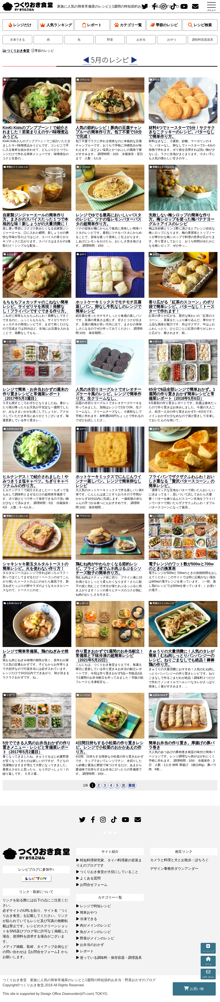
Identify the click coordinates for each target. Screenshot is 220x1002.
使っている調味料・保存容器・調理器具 (111, 957)
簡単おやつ (88, 912)
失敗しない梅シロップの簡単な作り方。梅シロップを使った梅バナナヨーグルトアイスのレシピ (181, 219)
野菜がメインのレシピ (17, 167)
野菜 (110, 39)
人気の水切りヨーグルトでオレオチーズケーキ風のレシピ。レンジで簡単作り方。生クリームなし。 (108, 394)
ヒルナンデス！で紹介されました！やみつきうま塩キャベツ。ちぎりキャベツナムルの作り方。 (35, 481)
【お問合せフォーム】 (44, 952)
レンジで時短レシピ (95, 906)
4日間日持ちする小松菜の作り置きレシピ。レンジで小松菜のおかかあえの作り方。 (110, 747)
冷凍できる (17, 39)
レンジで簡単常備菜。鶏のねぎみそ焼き (35, 653)
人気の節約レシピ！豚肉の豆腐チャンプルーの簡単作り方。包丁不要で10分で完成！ (109, 132)
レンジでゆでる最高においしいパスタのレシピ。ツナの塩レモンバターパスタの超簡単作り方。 (108, 219)
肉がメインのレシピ (95, 925)
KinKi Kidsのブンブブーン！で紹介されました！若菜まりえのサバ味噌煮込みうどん (35, 132)
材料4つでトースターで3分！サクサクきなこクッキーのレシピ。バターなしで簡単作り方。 (182, 132)
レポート (92, 25)
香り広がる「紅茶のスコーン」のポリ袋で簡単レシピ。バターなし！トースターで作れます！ (181, 306)
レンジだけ (20, 25)
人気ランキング (56, 25)
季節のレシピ (164, 25)
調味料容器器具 (202, 39)
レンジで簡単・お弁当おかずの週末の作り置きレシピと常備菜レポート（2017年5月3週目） (35, 394)
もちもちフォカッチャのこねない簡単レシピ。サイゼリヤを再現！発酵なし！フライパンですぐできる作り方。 (35, 306)
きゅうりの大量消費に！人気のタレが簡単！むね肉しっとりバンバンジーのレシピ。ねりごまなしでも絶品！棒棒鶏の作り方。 (181, 658)
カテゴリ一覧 (128, 25)
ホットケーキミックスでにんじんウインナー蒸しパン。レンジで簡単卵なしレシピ (108, 481)
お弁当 (140, 39)
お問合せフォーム (93, 885)
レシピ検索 (200, 25)
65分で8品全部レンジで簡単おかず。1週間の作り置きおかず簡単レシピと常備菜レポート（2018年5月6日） (182, 394)
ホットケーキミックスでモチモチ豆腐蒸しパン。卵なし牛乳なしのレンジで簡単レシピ (108, 306)
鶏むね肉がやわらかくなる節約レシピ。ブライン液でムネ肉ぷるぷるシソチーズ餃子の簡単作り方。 (108, 568)
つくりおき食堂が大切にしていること (109, 872)
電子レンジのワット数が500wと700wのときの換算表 (181, 566)
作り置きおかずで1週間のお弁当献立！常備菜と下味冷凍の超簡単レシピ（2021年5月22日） (110, 655)
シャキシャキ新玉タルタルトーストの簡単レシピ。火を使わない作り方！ (35, 566)
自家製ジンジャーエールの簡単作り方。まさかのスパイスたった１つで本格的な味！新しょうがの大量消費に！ (35, 219)
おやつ (171, 39)
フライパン (85, 79)
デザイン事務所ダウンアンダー (174, 868)
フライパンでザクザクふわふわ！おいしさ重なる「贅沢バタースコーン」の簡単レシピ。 (181, 481)
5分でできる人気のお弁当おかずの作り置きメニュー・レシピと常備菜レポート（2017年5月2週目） (36, 747)
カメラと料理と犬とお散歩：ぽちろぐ (179, 860)
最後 (131, 785)
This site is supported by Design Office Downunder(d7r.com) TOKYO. (55, 994)
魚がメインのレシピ (95, 932)
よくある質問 (90, 878)
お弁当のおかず (14, 429)
